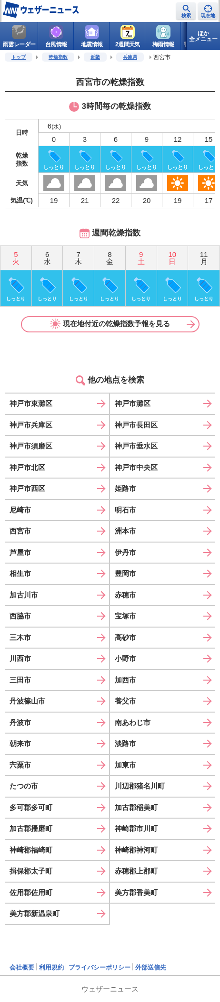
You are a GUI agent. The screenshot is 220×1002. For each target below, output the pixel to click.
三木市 (20, 637)
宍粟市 (20, 765)
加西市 (125, 680)
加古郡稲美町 (136, 807)
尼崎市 (20, 510)
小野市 (125, 658)
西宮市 (20, 531)
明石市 (125, 510)
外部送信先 (150, 967)
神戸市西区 (27, 488)
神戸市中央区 (136, 467)
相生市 (20, 573)
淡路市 (125, 743)
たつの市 (24, 786)
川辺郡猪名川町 (140, 786)
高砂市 (125, 637)
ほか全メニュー (203, 36)
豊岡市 (125, 573)
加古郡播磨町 (31, 828)
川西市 (20, 658)
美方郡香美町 (136, 892)
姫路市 (125, 488)
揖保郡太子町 (31, 871)
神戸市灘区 (132, 403)
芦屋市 (20, 552)
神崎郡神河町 (136, 850)
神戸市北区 (27, 467)
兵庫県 (130, 57)
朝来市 (20, 743)
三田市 (20, 680)
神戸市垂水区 (136, 446)
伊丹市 (125, 552)
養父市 (125, 701)
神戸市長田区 (136, 425)
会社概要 (22, 967)
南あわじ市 (132, 722)
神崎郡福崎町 (31, 850)
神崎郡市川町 (136, 828)
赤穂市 (125, 595)
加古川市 (24, 595)
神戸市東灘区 (31, 403)
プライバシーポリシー (99, 967)
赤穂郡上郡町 (136, 871)
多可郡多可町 (31, 807)
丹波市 (20, 722)
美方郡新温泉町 (35, 913)
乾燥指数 (58, 57)
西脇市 (20, 616)
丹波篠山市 (27, 701)
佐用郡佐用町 (31, 892)
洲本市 (125, 531)
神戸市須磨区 (31, 446)
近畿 (95, 57)
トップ (18, 57)
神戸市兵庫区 (31, 425)
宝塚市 (125, 616)
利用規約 (51, 967)
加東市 (125, 765)
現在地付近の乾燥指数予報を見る (110, 324)
